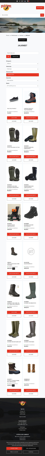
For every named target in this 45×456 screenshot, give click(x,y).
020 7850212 (23, 423)
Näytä (7, 83)
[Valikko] (40, 7)
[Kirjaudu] (17, 1)
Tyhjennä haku (15, 56)
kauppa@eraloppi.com (22, 424)
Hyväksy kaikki (14, 448)
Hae (8, 56)
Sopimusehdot (22, 438)
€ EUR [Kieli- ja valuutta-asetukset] (22, 1)
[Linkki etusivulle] (6, 7)
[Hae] (20, 15)
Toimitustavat (22, 439)
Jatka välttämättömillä (31, 448)
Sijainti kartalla (22, 416)
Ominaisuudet (9, 71)
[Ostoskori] (27, 1)
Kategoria (8, 61)
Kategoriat (22, 39)
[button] (22, 74)
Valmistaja (8, 66)
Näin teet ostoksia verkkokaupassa (22, 436)
